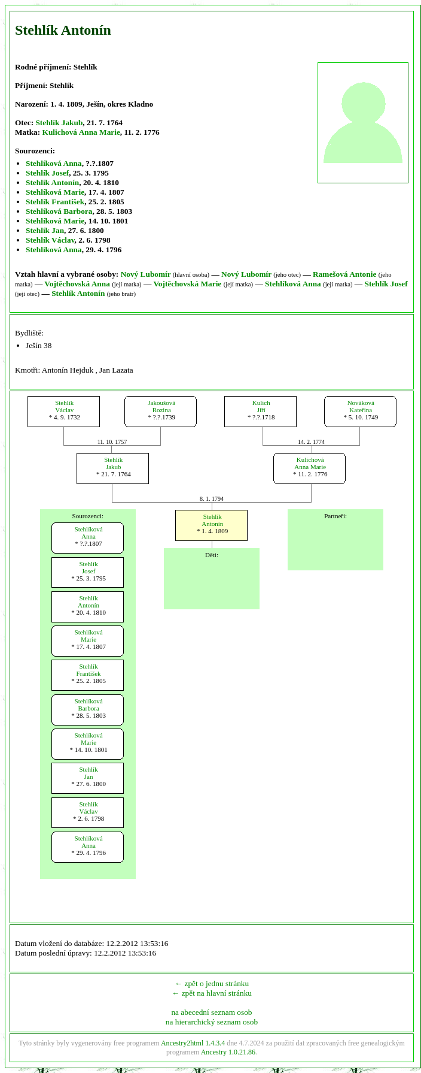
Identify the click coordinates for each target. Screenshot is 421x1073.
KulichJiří (261, 406)
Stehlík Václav (50, 239)
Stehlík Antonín (52, 182)
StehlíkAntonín (212, 520)
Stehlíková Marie (55, 192)
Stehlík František (55, 201)
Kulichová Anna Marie (81, 132)
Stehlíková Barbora (59, 211)
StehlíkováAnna (89, 532)
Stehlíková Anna (54, 163)
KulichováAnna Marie (310, 463)
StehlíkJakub (113, 463)
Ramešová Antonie (344, 274)
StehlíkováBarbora (89, 704)
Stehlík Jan (45, 230)
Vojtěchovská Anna (77, 283)
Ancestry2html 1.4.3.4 (193, 1043)
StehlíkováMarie (89, 635)
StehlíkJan (89, 773)
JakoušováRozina (161, 406)
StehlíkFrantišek (89, 670)
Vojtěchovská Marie (187, 283)
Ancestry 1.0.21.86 (228, 1052)
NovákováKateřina (360, 406)
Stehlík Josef (47, 172)
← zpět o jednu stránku (212, 983)
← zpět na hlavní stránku (212, 993)
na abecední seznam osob (211, 1012)
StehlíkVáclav (64, 406)
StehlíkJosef (89, 567)
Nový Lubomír (146, 274)
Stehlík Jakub (59, 122)
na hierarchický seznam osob (212, 1021)
